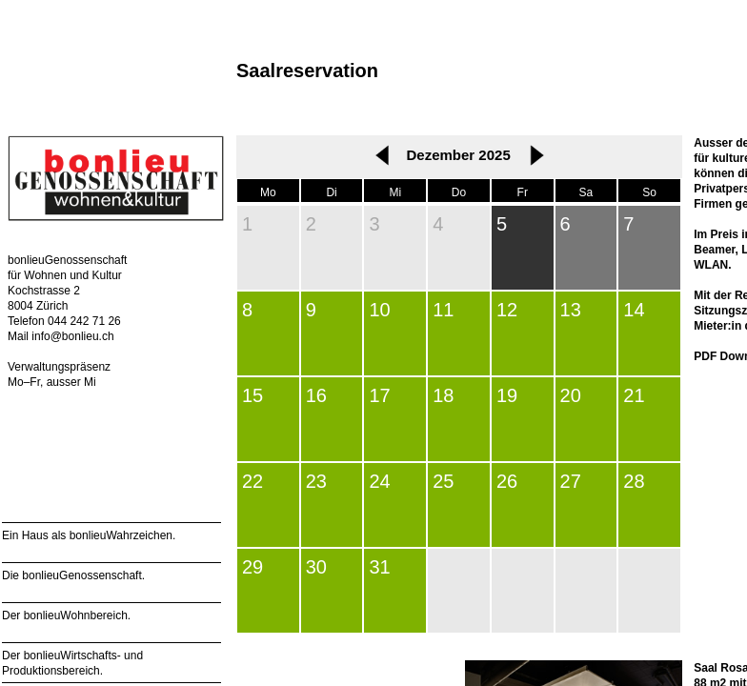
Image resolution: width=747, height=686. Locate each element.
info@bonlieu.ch (72, 336)
